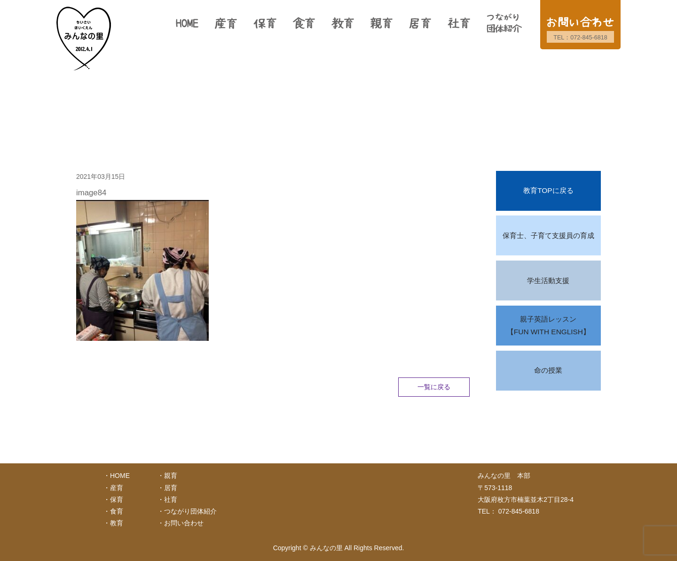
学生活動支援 (548, 280)
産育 (116, 488)
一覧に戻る (433, 387)
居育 (170, 488)
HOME (120, 475)
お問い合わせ (184, 523)
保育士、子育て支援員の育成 (548, 235)
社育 (170, 499)
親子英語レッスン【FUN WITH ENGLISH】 (548, 325)
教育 (116, 523)
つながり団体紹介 (190, 511)
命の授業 (548, 370)
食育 (116, 511)
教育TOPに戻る (548, 190)
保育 (116, 499)
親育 (170, 475)
